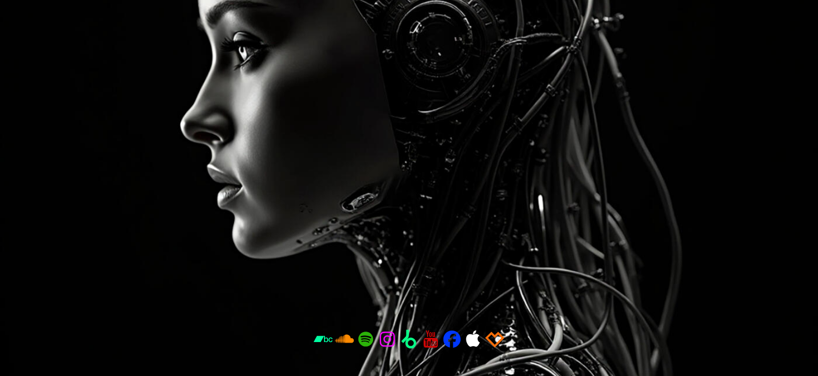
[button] (323, 339)
